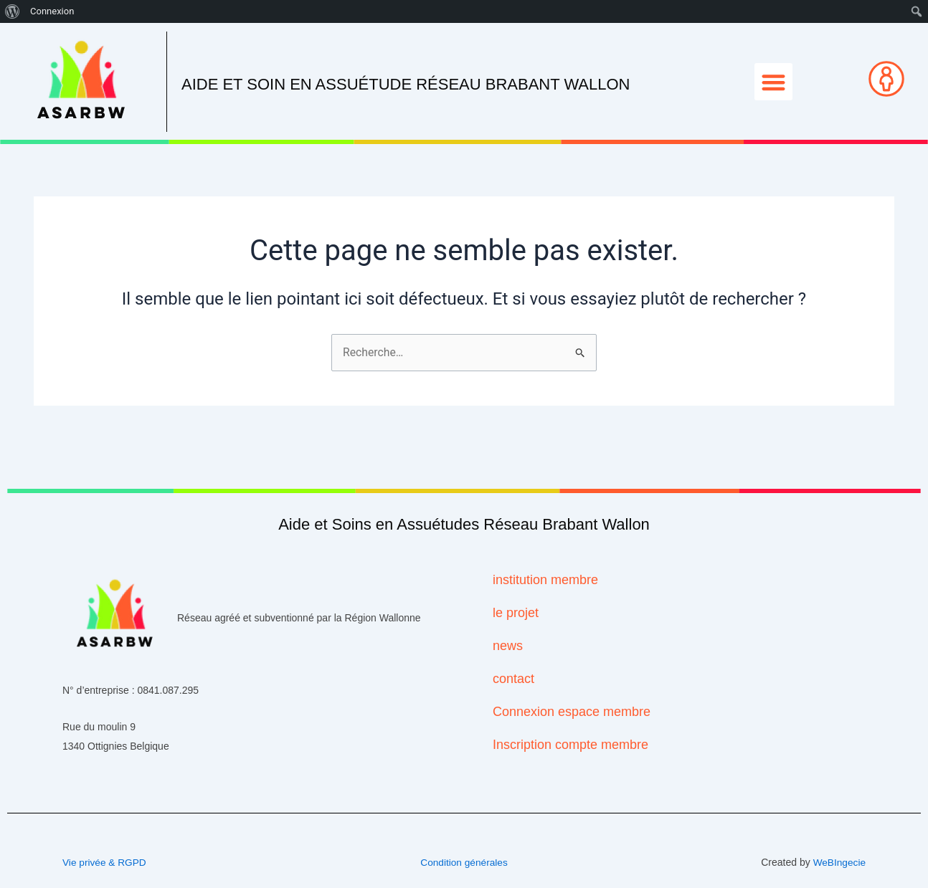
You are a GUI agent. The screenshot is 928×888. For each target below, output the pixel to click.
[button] (773, 82)
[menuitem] (12, 11)
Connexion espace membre (571, 712)
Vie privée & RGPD (105, 862)
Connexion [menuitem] (52, 11)
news (508, 646)
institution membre (545, 580)
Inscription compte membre (570, 745)
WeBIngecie (839, 862)
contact (513, 679)
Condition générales (464, 862)
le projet (516, 613)
